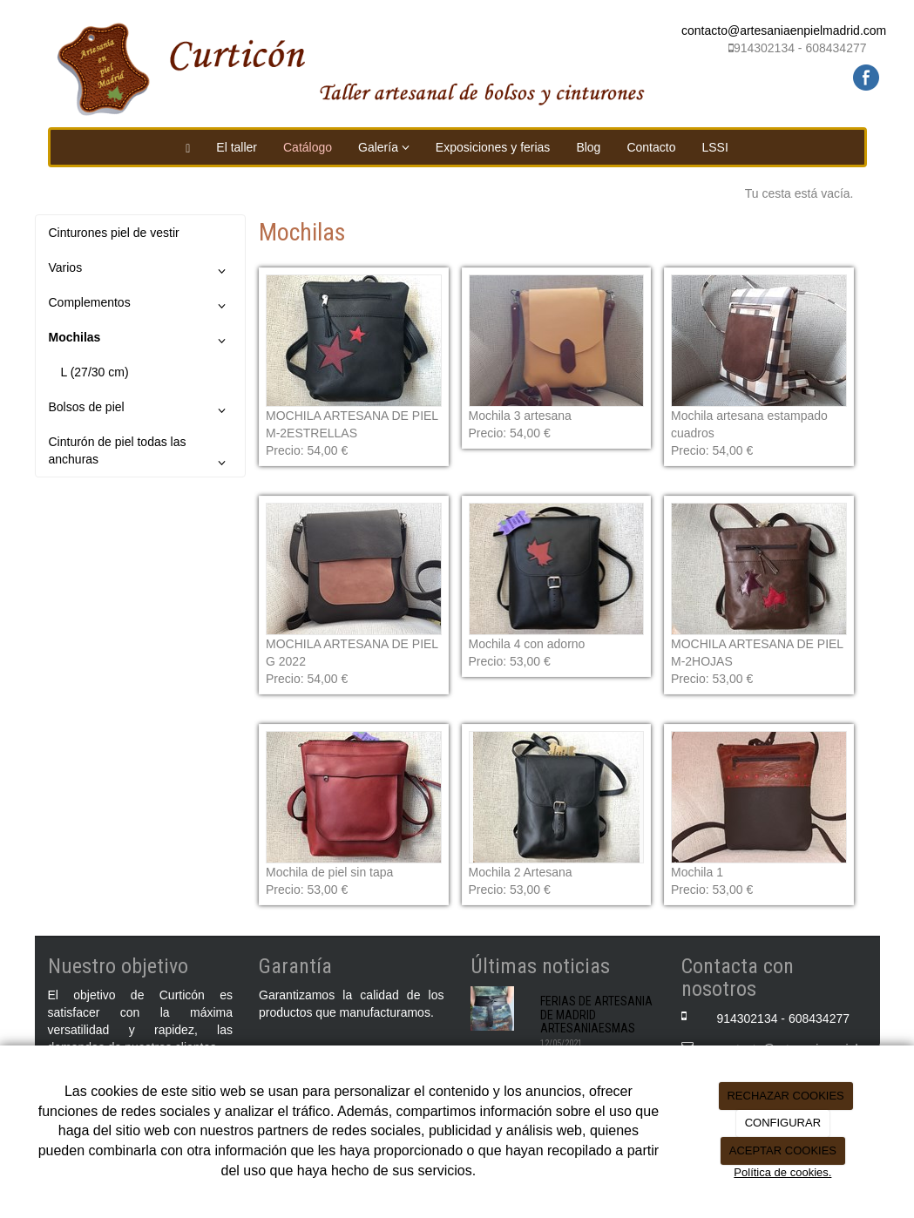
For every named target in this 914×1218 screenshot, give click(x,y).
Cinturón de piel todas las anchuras (141, 455)
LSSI (714, 147)
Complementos (141, 306)
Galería (384, 147)
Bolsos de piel (141, 410)
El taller (236, 147)
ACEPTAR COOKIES (782, 1150)
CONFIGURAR (783, 1122)
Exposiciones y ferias (493, 147)
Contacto (650, 147)
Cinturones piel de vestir (114, 233)
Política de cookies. (782, 1172)
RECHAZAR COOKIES (785, 1095)
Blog (588, 147)
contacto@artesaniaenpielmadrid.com (783, 30)
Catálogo (307, 147)
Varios (141, 271)
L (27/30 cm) (95, 372)
